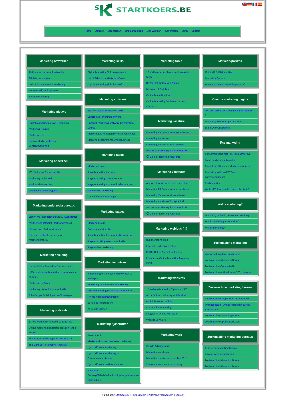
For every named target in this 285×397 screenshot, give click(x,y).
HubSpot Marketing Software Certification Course (110, 125)
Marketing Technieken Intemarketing (107, 284)
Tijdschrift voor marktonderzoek (105, 364)
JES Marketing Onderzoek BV (44, 172)
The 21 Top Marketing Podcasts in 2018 (50, 338)
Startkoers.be (122, 394)
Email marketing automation (220, 160)
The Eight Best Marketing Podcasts (48, 344)
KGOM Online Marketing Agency (164, 252)
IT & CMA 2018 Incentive (218, 72)
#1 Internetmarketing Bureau (221, 348)
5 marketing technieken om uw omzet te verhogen (109, 276)
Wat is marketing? (215, 227)
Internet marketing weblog (161, 246)
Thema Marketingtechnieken (103, 296)
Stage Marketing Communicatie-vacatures (110, 184)
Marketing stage (96, 166)
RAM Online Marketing (159, 307)
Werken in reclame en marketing (164, 364)
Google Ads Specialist (158, 346)
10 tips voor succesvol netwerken (47, 72)
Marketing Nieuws (39, 129)
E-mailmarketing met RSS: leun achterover (228, 153)
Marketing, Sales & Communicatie (47, 289)
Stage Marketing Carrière (101, 172)
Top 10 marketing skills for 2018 (104, 84)
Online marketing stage (100, 229)
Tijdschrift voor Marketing (101, 347)
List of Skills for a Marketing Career (106, 78)
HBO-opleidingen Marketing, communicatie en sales (53, 274)
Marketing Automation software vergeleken (111, 133)
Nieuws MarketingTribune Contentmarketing (43, 143)
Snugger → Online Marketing (162, 313)
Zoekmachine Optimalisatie (220, 266)
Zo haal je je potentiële (100, 302)
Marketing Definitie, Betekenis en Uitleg (227, 215)
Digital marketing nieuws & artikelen (49, 123)
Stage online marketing (100, 190)
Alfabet (99, 31)
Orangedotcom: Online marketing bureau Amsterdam (227, 307)
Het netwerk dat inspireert (43, 90)
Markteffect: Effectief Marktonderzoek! (50, 222)
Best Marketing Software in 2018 (105, 110)
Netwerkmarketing (39, 96)
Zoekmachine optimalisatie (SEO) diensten (228, 272)
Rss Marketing (213, 183)
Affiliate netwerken (39, 78)
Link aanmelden (134, 31)
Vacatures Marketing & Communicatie (167, 150)
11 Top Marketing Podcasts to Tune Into (50, 321)
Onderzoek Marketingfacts (43, 190)
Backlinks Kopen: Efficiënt (160, 301)
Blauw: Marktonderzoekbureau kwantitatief (53, 216)
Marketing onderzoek (40, 178)
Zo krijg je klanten (97, 308)
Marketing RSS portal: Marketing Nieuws (227, 166)
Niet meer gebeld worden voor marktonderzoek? (46, 237)
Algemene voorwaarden (160, 394)
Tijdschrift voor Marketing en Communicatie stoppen (103, 356)
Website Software (156, 319)
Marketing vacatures (157, 138)
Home (88, 31)
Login (185, 31)
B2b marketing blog (157, 239)
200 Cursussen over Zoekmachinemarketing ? (229, 113)
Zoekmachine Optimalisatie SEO (222, 321)
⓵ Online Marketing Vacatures (163, 156)
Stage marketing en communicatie (106, 241)
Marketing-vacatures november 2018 (166, 358)
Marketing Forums (215, 78)
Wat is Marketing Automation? (222, 221)
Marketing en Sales (39, 283)
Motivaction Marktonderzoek (45, 229)
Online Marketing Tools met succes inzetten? (165, 104)
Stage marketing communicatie (104, 178)
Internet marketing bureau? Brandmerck (227, 298)
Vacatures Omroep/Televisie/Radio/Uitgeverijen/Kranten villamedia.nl (111, 375)
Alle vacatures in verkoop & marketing (167, 183)
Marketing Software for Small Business (108, 139)
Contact (196, 31)
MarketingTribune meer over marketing (109, 341)
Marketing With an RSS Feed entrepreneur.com (220, 175)
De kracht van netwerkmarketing (47, 84)
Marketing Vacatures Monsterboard (166, 195)
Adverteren (171, 31)
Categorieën (114, 31)
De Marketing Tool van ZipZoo (162, 83)
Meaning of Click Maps (158, 89)
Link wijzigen (154, 31)
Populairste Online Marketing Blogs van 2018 (168, 260)
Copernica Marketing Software (104, 116)
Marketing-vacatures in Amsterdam (165, 144)
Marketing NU (36, 135)
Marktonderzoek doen (41, 184)
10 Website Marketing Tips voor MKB (166, 289)
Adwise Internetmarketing (219, 354)
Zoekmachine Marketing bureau (222, 366)
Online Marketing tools (159, 95)
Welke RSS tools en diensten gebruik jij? (227, 189)
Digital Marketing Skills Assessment (106, 72)
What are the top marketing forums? (225, 84)
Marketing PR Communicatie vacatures (167, 132)
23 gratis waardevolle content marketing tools (168, 75)
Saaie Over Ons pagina (217, 127)
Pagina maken (139, 394)
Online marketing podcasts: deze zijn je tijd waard (52, 330)
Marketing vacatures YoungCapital (165, 201)
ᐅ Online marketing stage (101, 196)
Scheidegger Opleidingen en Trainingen (50, 295)
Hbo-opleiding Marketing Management (50, 266)
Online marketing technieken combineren (110, 290)
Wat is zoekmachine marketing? (222, 254)
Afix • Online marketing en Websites (166, 295)
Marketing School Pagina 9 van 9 (223, 121)
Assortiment (94, 335)
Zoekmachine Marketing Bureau (222, 260)
